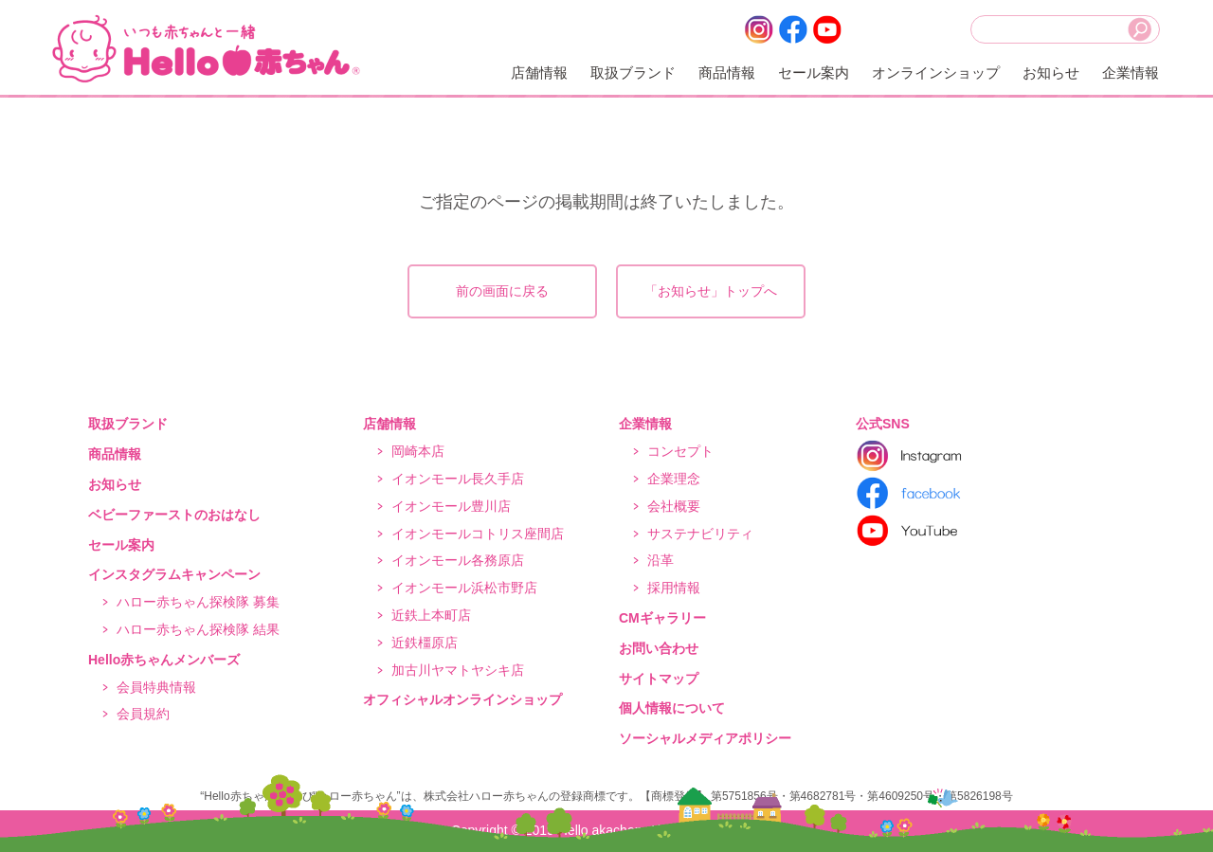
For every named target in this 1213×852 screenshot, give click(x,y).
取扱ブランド (633, 72)
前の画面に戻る (502, 291)
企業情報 (1130, 72)
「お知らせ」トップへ (710, 291)
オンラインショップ (936, 72)
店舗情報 (539, 72)
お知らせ (1051, 72)
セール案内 (813, 72)
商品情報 (726, 72)
